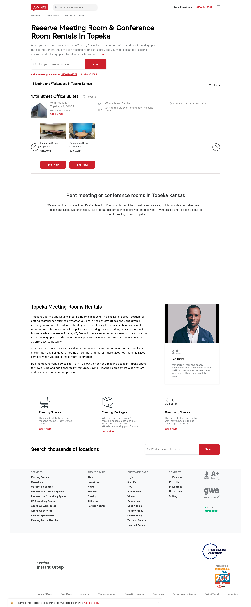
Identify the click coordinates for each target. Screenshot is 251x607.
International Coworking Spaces (49, 496)
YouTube (175, 491)
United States (52, 15)
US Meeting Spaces (42, 486)
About (91, 477)
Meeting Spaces (50, 412)
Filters (214, 85)
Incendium (232, 594)
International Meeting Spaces (47, 491)
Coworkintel (158, 594)
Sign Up (131, 482)
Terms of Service (136, 520)
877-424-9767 (204, 7)
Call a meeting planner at (54, 74)
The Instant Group (107, 594)
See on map (88, 74)
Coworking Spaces (177, 412)
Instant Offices (44, 594)
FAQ (129, 486)
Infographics (134, 491)
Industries (93, 482)
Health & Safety (136, 525)
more (102, 54)
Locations (35, 15)
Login (130, 477)
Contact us (133, 501)
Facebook (176, 477)
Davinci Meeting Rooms (184, 594)
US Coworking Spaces (43, 501)
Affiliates (93, 501)
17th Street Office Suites (54, 96)
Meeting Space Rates (43, 515)
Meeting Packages (114, 412)
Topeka (80, 15)
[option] (53, 147)
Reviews (92, 491)
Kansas (68, 15)
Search (96, 64)
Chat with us (134, 506)
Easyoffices (66, 594)
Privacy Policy (135, 510)
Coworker (84, 594)
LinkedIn (175, 486)
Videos (131, 496)
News (91, 486)
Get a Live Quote (183, 7)
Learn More (45, 428)
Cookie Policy (134, 515)
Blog (173, 496)
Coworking (37, 482)
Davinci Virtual (212, 594)
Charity (92, 496)
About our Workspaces (43, 506)
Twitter (174, 482)
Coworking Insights (134, 594)
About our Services (41, 510)
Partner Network (97, 506)
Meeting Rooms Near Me (44, 520)
